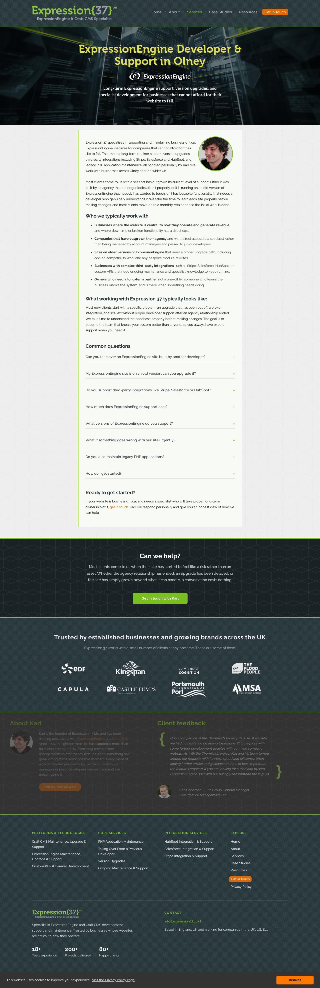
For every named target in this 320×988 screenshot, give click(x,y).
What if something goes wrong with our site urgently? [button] (130, 440)
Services (237, 856)
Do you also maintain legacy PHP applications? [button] (125, 457)
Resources (239, 870)
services (194, 12)
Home (235, 842)
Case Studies (240, 863)
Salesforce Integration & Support (189, 849)
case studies (220, 12)
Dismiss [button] (295, 980)
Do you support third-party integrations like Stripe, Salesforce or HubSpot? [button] (148, 390)
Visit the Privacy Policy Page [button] (113, 980)
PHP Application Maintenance (121, 842)
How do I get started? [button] (104, 473)
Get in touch (240, 879)
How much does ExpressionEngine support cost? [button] (127, 407)
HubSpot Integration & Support (188, 842)
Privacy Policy (241, 887)
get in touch (275, 12)
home (156, 12)
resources (248, 12)
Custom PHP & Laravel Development (60, 866)
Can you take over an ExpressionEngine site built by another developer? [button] (146, 357)
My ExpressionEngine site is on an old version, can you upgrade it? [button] (141, 373)
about (174, 12)
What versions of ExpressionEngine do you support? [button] (129, 423)
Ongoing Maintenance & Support (123, 868)
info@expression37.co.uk (183, 921)
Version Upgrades (111, 861)
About (235, 849)
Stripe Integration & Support (185, 856)
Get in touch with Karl (160, 598)
